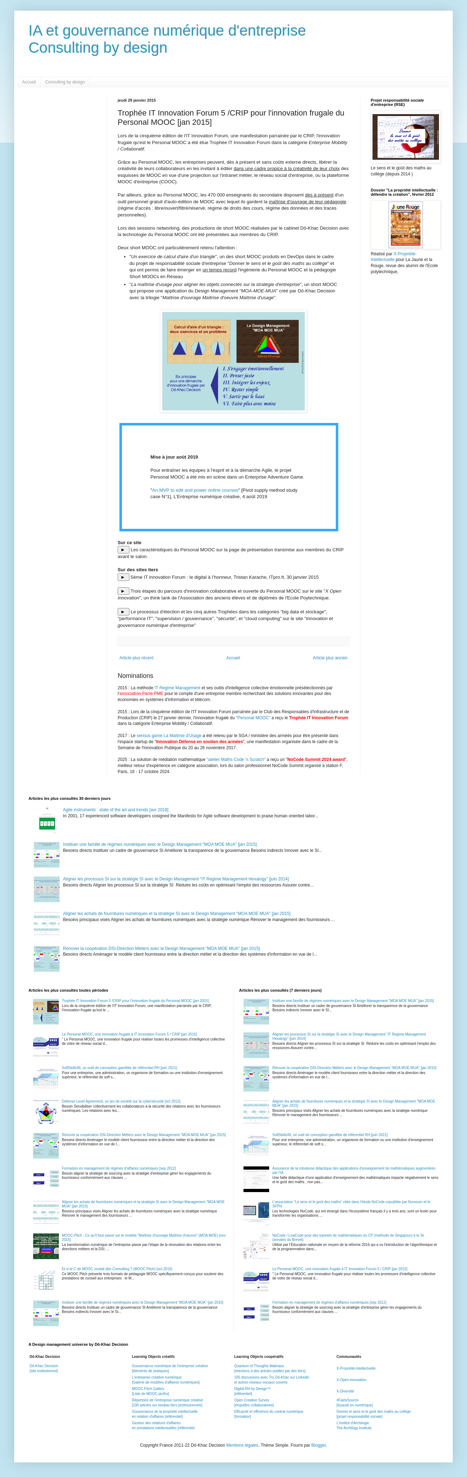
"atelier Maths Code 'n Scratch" (236, 759)
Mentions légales (242, 1445)
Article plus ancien (330, 657)
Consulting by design (65, 82)
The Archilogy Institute (354, 1428)
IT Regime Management (177, 687)
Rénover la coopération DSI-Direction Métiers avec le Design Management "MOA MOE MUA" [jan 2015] (161, 948)
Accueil (29, 82)
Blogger (318, 1445)
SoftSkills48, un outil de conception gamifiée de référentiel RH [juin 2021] (119, 1068)
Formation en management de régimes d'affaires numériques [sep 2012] (119, 1168)
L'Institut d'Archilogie (353, 1423)
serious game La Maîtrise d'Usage (169, 735)
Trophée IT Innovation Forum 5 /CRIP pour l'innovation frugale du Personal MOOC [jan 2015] (135, 1001)
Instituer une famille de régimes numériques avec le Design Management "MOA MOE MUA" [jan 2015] (160, 844)
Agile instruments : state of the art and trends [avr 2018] (116, 809)
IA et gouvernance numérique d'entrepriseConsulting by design (167, 39)
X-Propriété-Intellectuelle (356, 1368)
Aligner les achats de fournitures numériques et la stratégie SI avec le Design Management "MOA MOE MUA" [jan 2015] (177, 913)
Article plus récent (136, 657)
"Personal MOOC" (253, 717)
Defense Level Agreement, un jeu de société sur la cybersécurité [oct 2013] (121, 1101)
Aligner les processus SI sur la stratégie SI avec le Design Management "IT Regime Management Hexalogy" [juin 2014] (176, 879)
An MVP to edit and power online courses (195, 490)
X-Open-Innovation (351, 1380)
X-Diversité (345, 1391)
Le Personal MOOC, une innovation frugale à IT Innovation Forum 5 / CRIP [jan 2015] (129, 1034)
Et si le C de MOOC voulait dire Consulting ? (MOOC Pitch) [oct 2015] (117, 1269)
